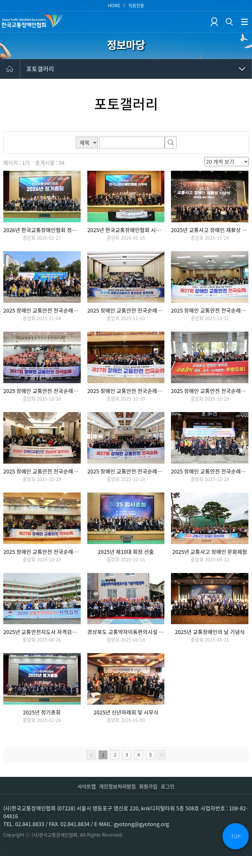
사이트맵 (86, 786)
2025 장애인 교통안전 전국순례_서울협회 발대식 (42, 551)
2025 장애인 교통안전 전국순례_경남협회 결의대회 (42, 471)
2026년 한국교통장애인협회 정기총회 (42, 229)
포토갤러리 (40, 68)
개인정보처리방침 (117, 786)
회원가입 (148, 786)
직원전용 (136, 5)
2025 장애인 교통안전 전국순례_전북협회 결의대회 (126, 390)
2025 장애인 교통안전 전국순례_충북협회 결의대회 (209, 310)
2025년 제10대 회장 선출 (126, 551)
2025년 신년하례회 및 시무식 (126, 712)
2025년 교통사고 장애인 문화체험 (209, 551)
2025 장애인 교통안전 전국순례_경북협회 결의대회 (209, 471)
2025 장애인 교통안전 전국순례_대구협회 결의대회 (126, 471)
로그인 (168, 786)
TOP (236, 836)
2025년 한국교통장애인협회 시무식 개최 (126, 229)
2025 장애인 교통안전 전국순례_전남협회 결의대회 (42, 390)
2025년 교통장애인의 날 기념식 (210, 631)
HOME (114, 5)
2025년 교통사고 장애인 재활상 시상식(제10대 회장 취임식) (209, 229)
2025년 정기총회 (42, 712)
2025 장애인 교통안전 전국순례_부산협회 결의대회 (209, 390)
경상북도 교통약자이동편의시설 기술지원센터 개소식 (126, 631)
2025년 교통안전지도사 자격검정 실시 (42, 631)
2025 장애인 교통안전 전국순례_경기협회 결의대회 (126, 310)
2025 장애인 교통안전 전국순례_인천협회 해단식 (42, 310)
